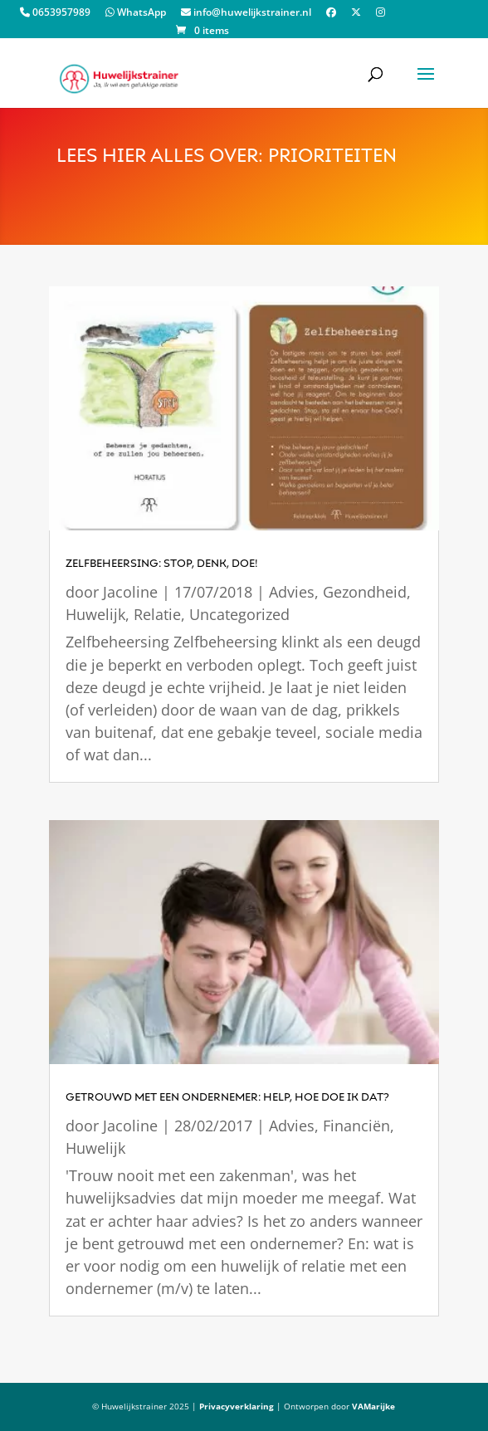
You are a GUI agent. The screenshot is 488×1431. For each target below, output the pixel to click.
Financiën (356, 1126)
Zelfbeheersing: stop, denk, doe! (162, 563)
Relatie (157, 614)
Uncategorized (239, 614)
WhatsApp (135, 13)
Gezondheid (365, 592)
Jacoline (130, 592)
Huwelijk (95, 614)
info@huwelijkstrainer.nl (246, 13)
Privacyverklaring (236, 1406)
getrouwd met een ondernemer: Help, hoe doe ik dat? (227, 1097)
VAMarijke (373, 1406)
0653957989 (55, 13)
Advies (292, 592)
